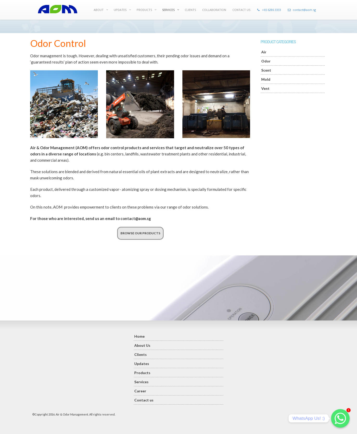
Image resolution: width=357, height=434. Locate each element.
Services (141, 382)
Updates (141, 363)
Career (140, 391)
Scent (266, 70)
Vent (265, 88)
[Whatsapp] (340, 418)
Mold (265, 79)
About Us (142, 345)
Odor (266, 61)
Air (263, 52)
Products (142, 372)
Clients (140, 354)
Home (139, 336)
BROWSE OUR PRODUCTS (140, 233)
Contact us (144, 400)
